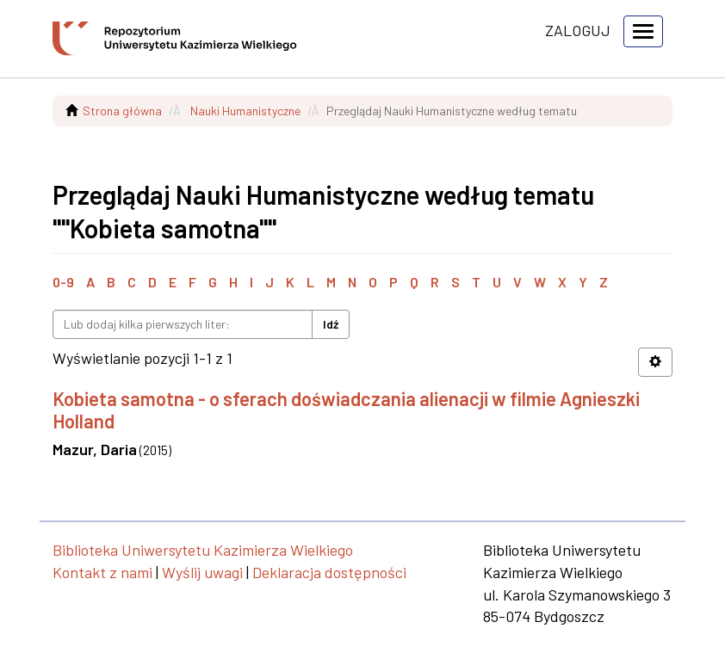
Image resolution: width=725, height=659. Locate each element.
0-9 (63, 282)
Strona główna (122, 110)
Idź (330, 324)
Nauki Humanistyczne (245, 110)
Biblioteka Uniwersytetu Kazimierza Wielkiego (203, 549)
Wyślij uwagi (202, 572)
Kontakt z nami (102, 572)
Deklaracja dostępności (329, 572)
